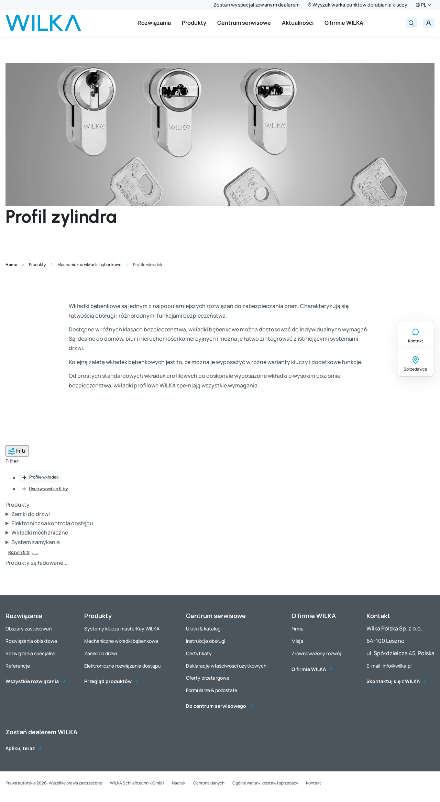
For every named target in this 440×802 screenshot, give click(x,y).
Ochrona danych (208, 783)
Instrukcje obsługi (205, 641)
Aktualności (298, 22)
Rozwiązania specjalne (30, 653)
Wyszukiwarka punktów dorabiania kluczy (359, 4)
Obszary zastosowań (29, 628)
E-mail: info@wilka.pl (388, 666)
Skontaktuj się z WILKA (393, 681)
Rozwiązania (154, 22)
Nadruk (178, 783)
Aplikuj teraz (20, 748)
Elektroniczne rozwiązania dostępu (122, 666)
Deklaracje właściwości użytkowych (226, 666)
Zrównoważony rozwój (316, 653)
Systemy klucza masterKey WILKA (122, 628)
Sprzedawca (415, 369)
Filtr (17, 451)
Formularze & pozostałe (211, 690)
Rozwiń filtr (19, 552)
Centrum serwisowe (244, 22)
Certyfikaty (199, 653)
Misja (297, 641)
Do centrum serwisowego (216, 706)
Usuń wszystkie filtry (45, 489)
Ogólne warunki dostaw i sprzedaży (265, 783)
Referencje (18, 666)
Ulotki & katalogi (203, 628)
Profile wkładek (40, 477)
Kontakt (415, 341)
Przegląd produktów (108, 681)
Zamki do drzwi (100, 653)
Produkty (194, 22)
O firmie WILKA (343, 22)
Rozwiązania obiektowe (31, 641)
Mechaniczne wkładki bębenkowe (121, 641)
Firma (298, 628)
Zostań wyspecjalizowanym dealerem (256, 4)
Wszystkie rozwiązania (32, 681)
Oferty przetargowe (207, 678)
